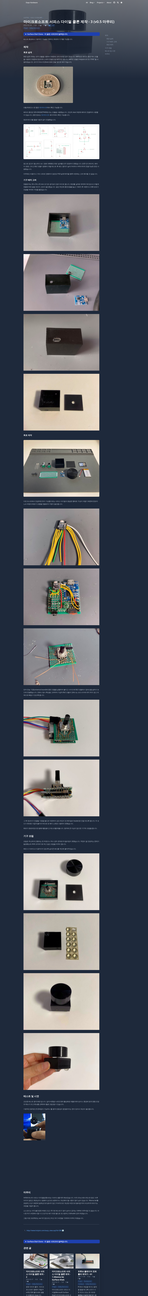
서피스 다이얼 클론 (36, 17)
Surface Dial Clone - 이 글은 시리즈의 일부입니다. (47, 34)
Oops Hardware (32, 2)
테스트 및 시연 (110, 51)
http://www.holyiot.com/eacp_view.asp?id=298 (44, 1230)
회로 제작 (110, 45)
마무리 (107, 54)
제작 (106, 35)
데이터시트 (43, 107)
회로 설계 (110, 39)
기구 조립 (108, 48)
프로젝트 (26, 17)
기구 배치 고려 (112, 42)
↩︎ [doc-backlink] (63, 1230)
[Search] (118, 2)
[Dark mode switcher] (121, 2)
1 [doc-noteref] (94, 59)
